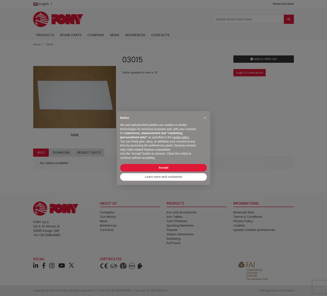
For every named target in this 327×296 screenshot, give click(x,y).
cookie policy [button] (180, 137)
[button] (204, 117)
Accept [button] (164, 167)
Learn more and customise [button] (163, 176)
